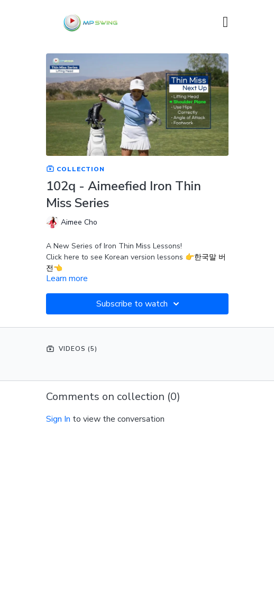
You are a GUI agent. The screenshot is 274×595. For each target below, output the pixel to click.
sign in (58, 419)
